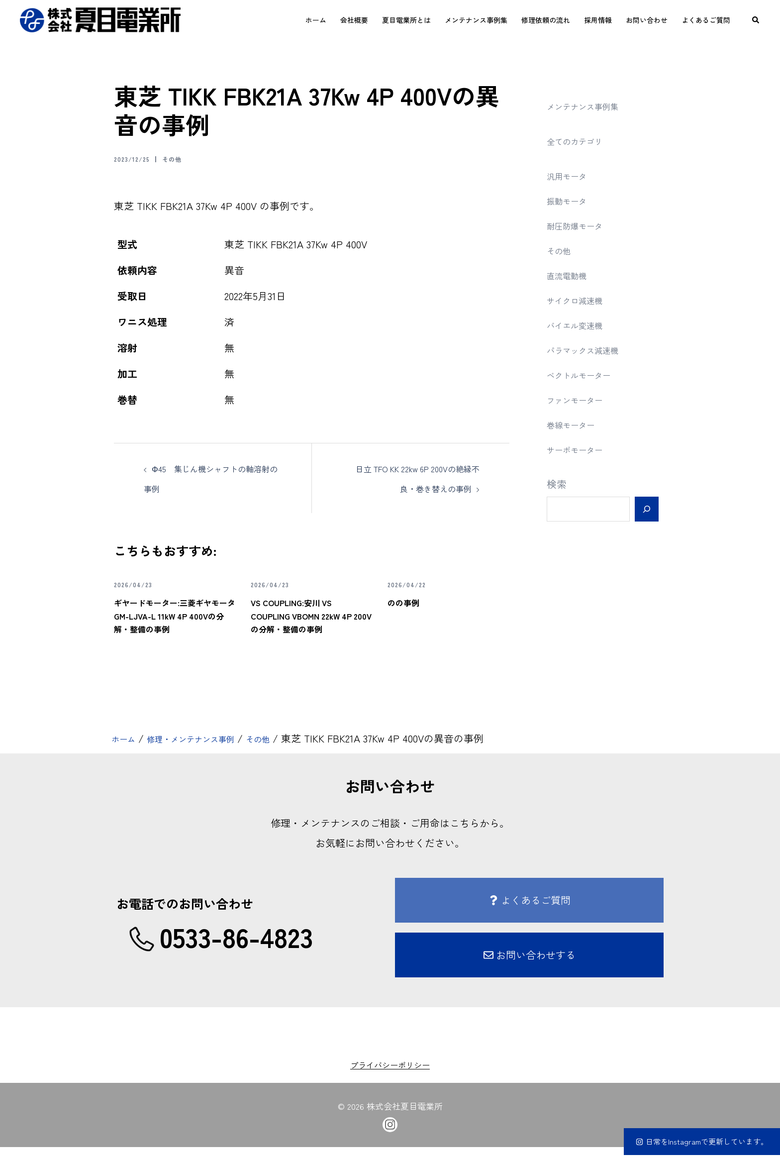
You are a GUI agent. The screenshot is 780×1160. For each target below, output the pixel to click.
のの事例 (409, 601)
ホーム (315, 20)
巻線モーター (576, 424)
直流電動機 (571, 275)
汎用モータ (571, 175)
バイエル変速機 (581, 324)
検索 (557, 484)
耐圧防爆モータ (581, 225)
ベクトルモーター (586, 374)
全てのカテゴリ (581, 140)
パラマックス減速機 (591, 349)
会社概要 (354, 20)
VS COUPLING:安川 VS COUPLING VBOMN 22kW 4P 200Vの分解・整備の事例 (311, 620)
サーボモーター (581, 449)
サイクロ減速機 (581, 300)
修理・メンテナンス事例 (207, 751)
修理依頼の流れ (545, 20)
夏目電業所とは (406, 20)
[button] (756, 19)
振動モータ (571, 200)
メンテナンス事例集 (476, 20)
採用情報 (598, 20)
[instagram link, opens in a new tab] (390, 1136)
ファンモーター (581, 399)
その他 (184, 158)
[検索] (646, 509)
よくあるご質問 (706, 20)
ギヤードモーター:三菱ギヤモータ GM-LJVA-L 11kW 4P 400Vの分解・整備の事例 (174, 620)
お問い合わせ (647, 20)
